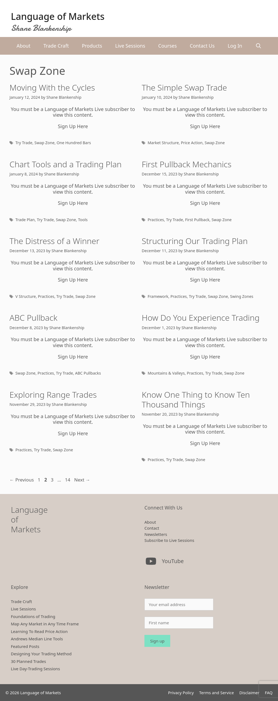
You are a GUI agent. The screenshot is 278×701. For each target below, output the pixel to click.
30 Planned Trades (28, 661)
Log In (235, 45)
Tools (82, 219)
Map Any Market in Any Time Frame (45, 623)
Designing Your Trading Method (41, 653)
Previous (22, 480)
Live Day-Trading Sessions (35, 668)
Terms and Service (216, 692)
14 (68, 480)
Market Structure (163, 142)
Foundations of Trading (33, 616)
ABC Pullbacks (88, 373)
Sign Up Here (73, 126)
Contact (151, 528)
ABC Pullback (33, 317)
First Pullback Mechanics (186, 164)
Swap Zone (44, 142)
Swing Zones (241, 296)
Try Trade (23, 142)
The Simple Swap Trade (184, 87)
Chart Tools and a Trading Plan (66, 164)
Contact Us (202, 45)
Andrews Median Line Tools (37, 638)
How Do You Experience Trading (201, 317)
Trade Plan (25, 219)
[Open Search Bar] (258, 46)
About (23, 45)
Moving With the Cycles (52, 87)
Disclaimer (249, 692)
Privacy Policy (181, 692)
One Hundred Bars (73, 142)
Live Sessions (130, 45)
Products (92, 45)
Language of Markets (58, 16)
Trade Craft (56, 45)
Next (82, 480)
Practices (156, 219)
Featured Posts (25, 646)
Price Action (192, 142)
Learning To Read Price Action (39, 631)
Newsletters (155, 534)
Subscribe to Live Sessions (169, 540)
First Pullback (197, 219)
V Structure (25, 296)
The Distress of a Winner (54, 240)
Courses (167, 45)
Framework (158, 296)
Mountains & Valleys (166, 373)
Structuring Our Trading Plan (195, 240)
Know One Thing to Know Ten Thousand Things (196, 399)
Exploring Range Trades (53, 394)
